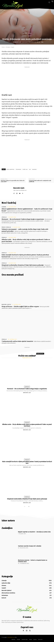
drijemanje (18, 169)
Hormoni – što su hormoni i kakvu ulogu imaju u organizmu (23, 219)
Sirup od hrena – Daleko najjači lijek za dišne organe (20, 306)
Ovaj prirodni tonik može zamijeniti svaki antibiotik (40, 181)
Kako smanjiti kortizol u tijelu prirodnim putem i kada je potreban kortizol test (27, 462)
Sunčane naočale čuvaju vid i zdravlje (29, 546)
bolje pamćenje (10, 169)
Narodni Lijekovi (6, 304)
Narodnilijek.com (10, 637)
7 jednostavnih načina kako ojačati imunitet (17, 341)
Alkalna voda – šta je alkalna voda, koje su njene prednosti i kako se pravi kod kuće (27, 425)
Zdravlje (25, 33)
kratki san (25, 169)
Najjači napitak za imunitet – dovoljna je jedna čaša (34, 532)
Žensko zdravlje (6, 227)
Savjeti (29, 33)
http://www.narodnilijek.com (19, 190)
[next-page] (28, 506)
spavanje (34, 169)
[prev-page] (24, 506)
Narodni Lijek (17, 42)
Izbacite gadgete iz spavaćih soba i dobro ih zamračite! (12, 181)
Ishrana (4, 206)
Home (3, 47)
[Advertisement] (27, 79)
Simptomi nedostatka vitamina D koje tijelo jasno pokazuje (23, 265)
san (30, 169)
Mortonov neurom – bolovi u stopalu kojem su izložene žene (32, 560)
